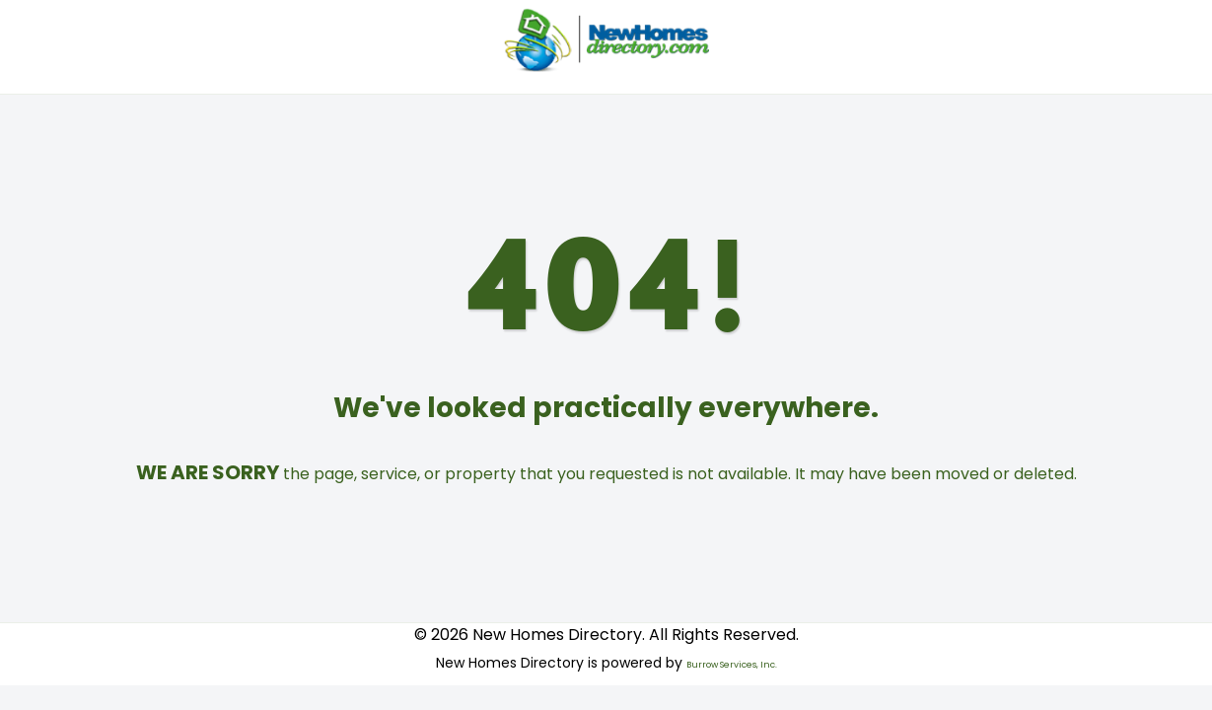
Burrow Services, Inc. (731, 665)
